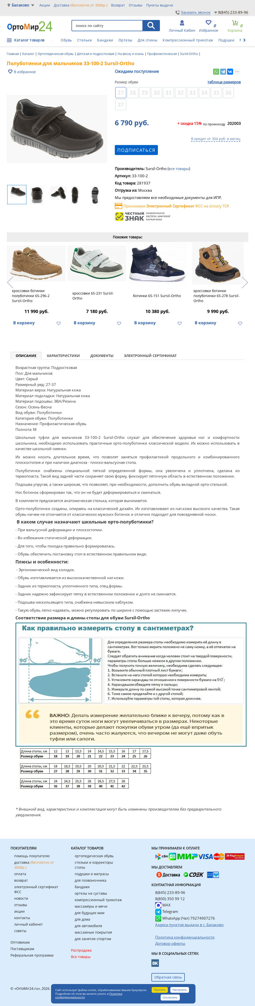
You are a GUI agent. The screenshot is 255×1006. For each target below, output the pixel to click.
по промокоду (201, 123)
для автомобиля (88, 925)
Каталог (28, 53)
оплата (20, 873)
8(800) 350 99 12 (170, 898)
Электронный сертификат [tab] (150, 355)
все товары (179, 168)
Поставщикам (22, 948)
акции (19, 911)
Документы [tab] (102, 355)
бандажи (82, 886)
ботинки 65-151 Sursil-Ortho (157, 295)
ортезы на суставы (91, 893)
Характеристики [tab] (63, 355)
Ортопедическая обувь (56, 53)
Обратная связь (168, 977)
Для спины (148, 40)
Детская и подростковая (96, 53)
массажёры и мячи (91, 906)
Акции (44, 5)
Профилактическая (162, 53)
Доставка (80, 5)
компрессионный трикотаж (98, 899)
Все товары (81, 956)
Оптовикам (20, 942)
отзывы (20, 904)
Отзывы (135, 5)
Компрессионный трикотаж (188, 40)
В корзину (24, 323)
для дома (82, 919)
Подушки (226, 40)
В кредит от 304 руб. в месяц (215, 138)
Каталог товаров (29, 40)
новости (21, 898)
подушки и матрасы (92, 873)
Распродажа (81, 950)
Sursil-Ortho (189, 53)
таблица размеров (224, 81)
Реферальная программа (32, 955)
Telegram (166, 911)
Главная (13, 53)
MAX (163, 904)
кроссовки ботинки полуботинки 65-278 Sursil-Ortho (216, 295)
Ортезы (125, 40)
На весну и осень (131, 53)
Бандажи (105, 40)
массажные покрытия (93, 932)
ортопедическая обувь (94, 855)
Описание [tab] (26, 355)
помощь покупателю (32, 855)
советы (20, 930)
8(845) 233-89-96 (233, 12)
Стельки (84, 40)
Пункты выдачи (159, 5)
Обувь (66, 40)
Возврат (118, 5)
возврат (21, 880)
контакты (22, 917)
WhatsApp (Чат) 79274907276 (185, 918)
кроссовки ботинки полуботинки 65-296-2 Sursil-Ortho (31, 295)
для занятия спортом (93, 938)
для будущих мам (89, 912)
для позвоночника (90, 880)
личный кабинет (28, 924)
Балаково (20, 5)
